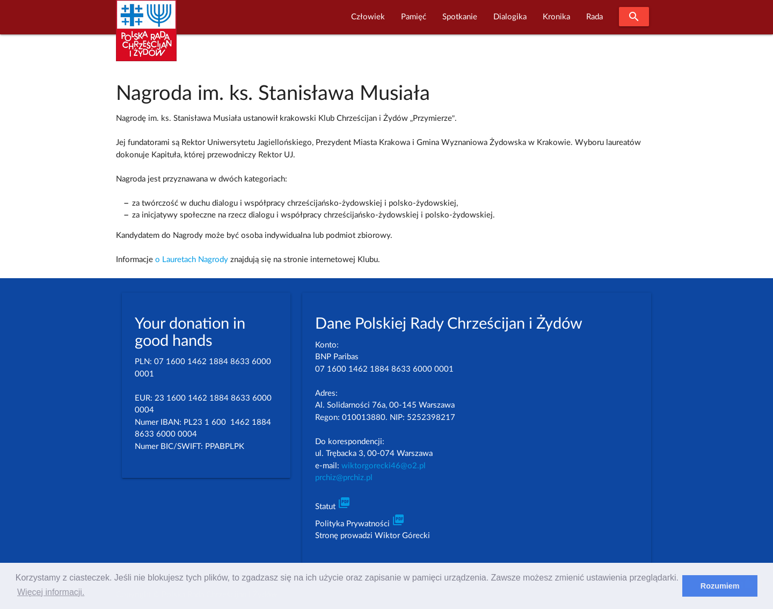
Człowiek (368, 17)
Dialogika (510, 17)
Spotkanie (459, 17)
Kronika (556, 17)
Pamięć (413, 17)
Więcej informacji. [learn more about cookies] (50, 592)
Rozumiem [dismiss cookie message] (720, 586)
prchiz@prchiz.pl (344, 478)
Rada (594, 17)
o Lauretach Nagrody (191, 260)
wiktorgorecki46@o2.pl (383, 466)
